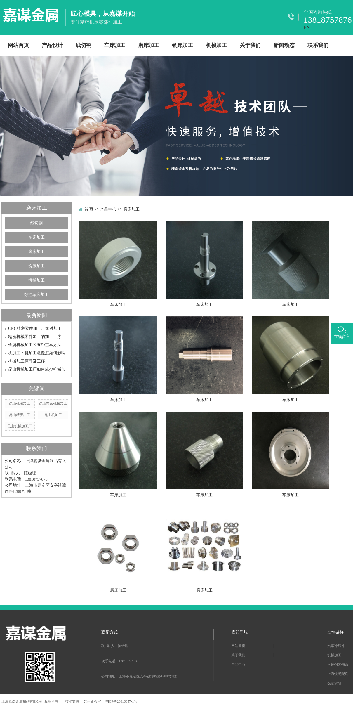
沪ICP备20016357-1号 (121, 701)
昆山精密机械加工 (53, 403)
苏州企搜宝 (93, 701)
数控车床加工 (36, 294)
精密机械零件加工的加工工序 (34, 336)
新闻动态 (284, 45)
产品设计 (52, 45)
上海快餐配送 (337, 674)
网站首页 (18, 45)
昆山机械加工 (19, 403)
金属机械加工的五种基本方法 (34, 345)
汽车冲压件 (336, 646)
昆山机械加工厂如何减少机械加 (36, 369)
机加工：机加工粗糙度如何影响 (36, 353)
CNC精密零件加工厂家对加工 (35, 328)
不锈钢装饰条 (337, 665)
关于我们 (250, 45)
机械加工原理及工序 (26, 361)
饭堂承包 (334, 683)
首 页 (89, 209)
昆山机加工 (53, 415)
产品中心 (108, 209)
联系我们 (317, 45)
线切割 (83, 45)
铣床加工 (182, 45)
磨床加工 (148, 45)
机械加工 (216, 45)
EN (307, 27)
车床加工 (114, 45)
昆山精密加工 (19, 415)
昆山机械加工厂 (19, 426)
